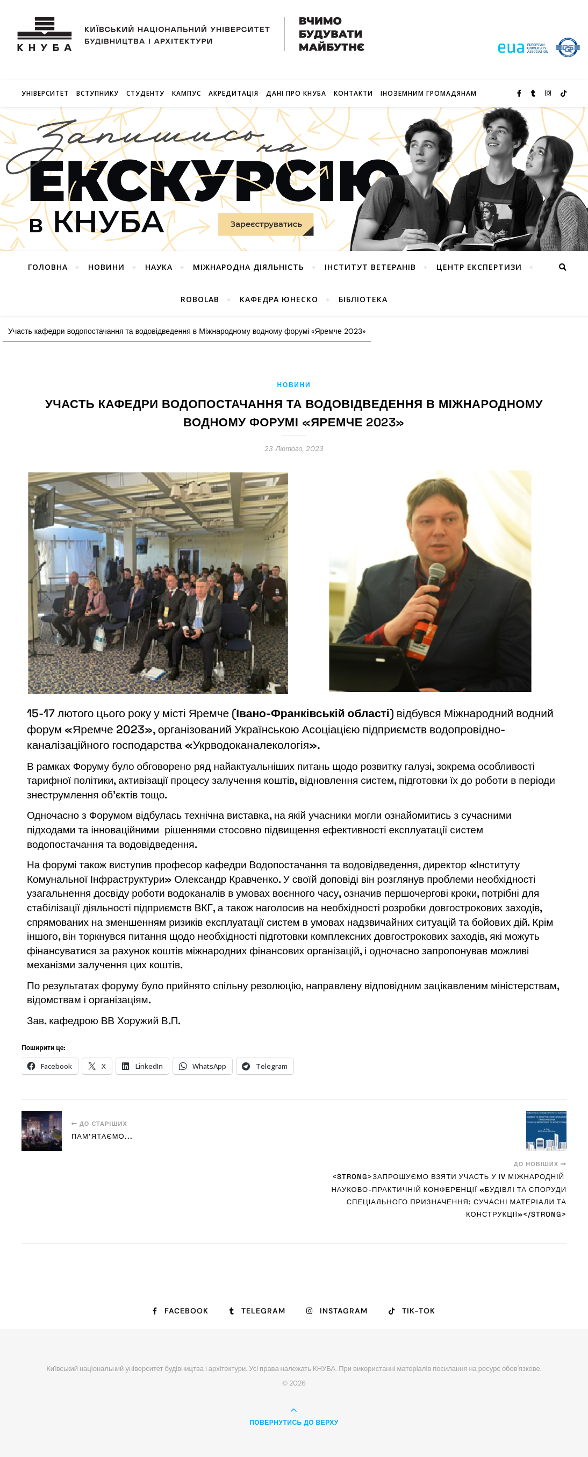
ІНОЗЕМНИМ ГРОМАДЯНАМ (429, 93)
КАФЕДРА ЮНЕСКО (279, 299)
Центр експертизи (479, 267)
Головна (48, 267)
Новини (294, 385)
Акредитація (234, 93)
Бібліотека (363, 299)
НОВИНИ (106, 267)
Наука (159, 267)
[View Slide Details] (294, 179)
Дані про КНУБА (296, 93)
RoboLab (200, 299)
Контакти (353, 93)
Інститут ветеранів (370, 267)
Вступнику (97, 93)
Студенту (145, 93)
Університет (45, 93)
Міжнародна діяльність (248, 267)
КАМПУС (186, 93)
